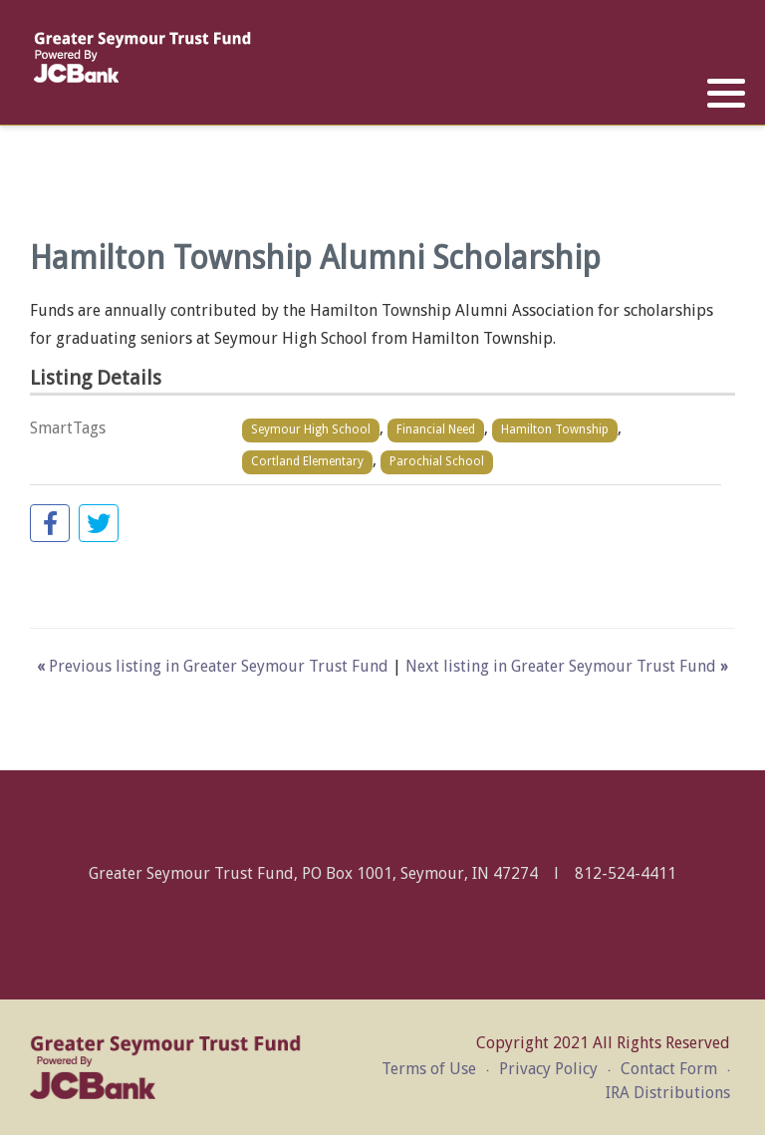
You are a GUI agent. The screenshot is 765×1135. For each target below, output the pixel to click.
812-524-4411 (625, 873)
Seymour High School (311, 429)
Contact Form (669, 1068)
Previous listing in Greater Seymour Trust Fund (214, 666)
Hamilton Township (555, 429)
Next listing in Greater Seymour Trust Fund (566, 666)
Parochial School (436, 461)
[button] (726, 94)
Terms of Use (429, 1068)
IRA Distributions (668, 1092)
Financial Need (435, 429)
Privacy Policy (548, 1068)
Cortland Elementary (307, 461)
